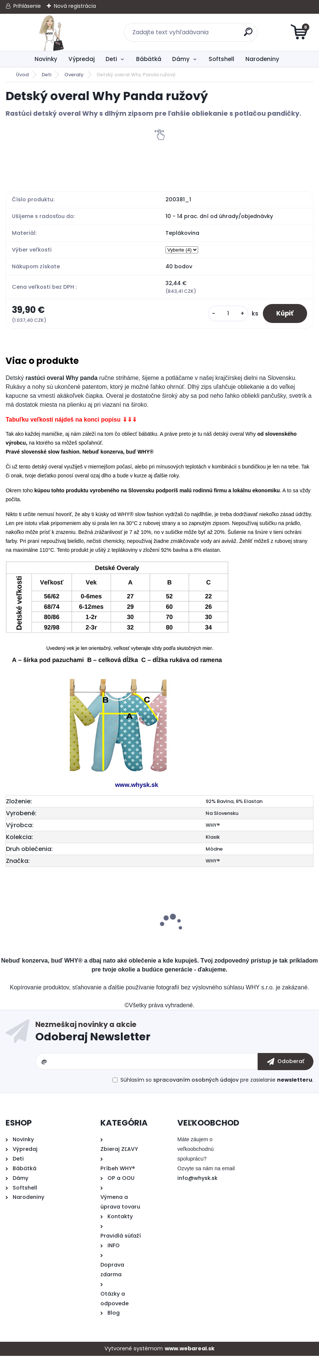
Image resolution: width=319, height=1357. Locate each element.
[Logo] (51, 32)
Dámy (181, 59)
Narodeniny (262, 59)
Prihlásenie (27, 6)
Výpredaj (81, 59)
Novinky (46, 59)
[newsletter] (285, 1062)
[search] (249, 35)
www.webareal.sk (190, 1349)
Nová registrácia (75, 6)
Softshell (221, 59)
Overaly (74, 74)
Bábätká (148, 59)
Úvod (22, 74)
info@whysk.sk (197, 1178)
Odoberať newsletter (174, 1034)
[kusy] (224, 314)
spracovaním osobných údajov (196, 1080)
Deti (111, 59)
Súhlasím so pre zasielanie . (216, 1080)
